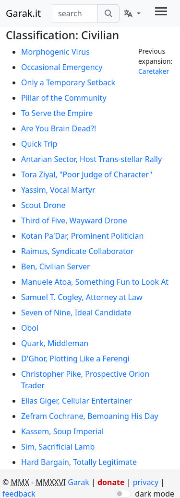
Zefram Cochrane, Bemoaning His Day (89, 416)
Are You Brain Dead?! (58, 128)
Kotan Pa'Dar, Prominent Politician (82, 236)
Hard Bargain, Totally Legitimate (79, 462)
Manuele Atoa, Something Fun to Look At (94, 282)
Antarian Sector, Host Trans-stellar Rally (91, 159)
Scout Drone (43, 205)
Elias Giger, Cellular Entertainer (76, 400)
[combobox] (75, 13)
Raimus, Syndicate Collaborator (77, 251)
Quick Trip (39, 144)
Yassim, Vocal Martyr (58, 190)
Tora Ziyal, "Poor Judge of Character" (86, 174)
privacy (147, 482)
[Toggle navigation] (161, 11)
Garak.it (23, 13)
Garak (78, 482)
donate (111, 482)
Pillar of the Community (64, 98)
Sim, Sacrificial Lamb (58, 446)
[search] (108, 13)
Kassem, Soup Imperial (62, 431)
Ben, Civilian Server (55, 266)
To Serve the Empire (57, 113)
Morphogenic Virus (55, 51)
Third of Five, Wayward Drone (74, 220)
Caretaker (153, 71)
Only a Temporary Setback (68, 82)
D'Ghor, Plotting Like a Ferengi (75, 358)
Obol (29, 328)
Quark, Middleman (54, 343)
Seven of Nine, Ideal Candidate (76, 312)
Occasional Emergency (61, 67)
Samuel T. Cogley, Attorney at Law (82, 297)
